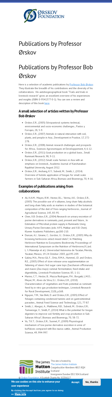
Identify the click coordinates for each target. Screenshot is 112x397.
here (46, 103)
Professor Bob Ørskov (81, 84)
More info (20, 394)
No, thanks (91, 382)
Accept (75, 382)
